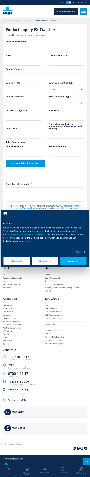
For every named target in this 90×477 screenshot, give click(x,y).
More (78, 252)
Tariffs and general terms (12, 325)
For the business (79, 2)
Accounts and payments (12, 278)
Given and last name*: (17, 42)
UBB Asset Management (54, 315)
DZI (46, 305)
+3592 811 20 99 (18, 381)
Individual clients (9, 267)
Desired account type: (60, 97)
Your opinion (7, 341)
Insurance (7, 288)
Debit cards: (12, 129)
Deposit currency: (14, 146)
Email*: (9, 56)
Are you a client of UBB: (61, 83)
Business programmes (66, 11)
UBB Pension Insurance (54, 312)
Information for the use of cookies (25, 234)
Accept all (73, 261)
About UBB (10, 299)
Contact (6, 344)
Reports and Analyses (11, 321)
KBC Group (52, 299)
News (5, 338)
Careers (6, 334)
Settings (45, 261)
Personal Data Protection (54, 337)
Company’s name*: (15, 69)
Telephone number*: (59, 56)
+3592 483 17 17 (18, 357)
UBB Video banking (18, 389)
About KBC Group (9, 309)
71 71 (12, 365)
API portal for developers (54, 344)
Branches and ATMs (17, 400)
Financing (49, 275)
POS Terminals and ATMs (54, 284)
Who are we (7, 305)
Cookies (48, 334)
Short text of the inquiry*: (19, 184)
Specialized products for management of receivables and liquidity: (65, 126)
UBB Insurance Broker (53, 318)
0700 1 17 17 (18, 374)
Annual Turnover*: (15, 97)
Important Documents (53, 340)
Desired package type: (17, 111)
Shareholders (8, 312)
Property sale (50, 324)
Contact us (9, 350)
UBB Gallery (7, 331)
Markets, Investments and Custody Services (62, 288)
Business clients (50, 267)
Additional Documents (11, 328)
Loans (5, 281)
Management (8, 315)
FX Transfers (28, 20)
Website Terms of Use (53, 331)
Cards (5, 275)
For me (61, 2)
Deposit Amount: (58, 146)
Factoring (48, 291)
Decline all (17, 261)
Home (5, 20)
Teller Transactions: (15, 142)
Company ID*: (13, 83)
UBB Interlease (51, 309)
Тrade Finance (50, 281)
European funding (9, 318)
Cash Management (15, 20)
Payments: (54, 111)
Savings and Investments (12, 284)
